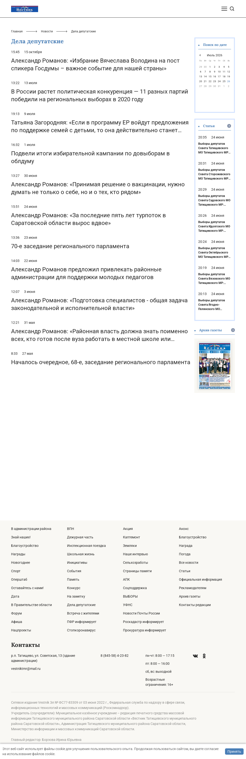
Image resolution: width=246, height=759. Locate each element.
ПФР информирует (81, 622)
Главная (17, 147)
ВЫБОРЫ (130, 596)
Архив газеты (189, 596)
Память (73, 579)
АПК (126, 579)
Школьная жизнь (81, 554)
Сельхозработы (135, 562)
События (74, 571)
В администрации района (31, 529)
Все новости (188, 562)
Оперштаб (19, 579)
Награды (18, 554)
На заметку (76, 596)
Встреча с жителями (83, 613)
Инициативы (77, 562)
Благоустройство (25, 546)
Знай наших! (21, 537)
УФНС (127, 605)
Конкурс (73, 588)
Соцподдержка (135, 588)
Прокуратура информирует (144, 630)
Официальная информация (200, 579)
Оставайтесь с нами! (27, 588)
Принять (234, 751)
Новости (47, 147)
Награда (185, 546)
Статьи (184, 571)
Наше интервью (135, 554)
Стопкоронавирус (81, 630)
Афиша (16, 622)
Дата (15, 596)
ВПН (70, 529)
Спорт (15, 571)
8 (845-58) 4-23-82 (115, 656)
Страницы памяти (137, 571)
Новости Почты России (141, 613)
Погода (185, 554)
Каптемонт (131, 537)
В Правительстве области (31, 605)
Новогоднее (20, 562)
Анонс (184, 529)
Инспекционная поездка (86, 546)
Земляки (130, 546)
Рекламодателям (192, 588)
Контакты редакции (195, 605)
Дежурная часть (80, 537)
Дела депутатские (81, 605)
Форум (16, 613)
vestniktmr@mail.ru (26, 669)
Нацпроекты (21, 630)
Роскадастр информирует (143, 622)
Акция (128, 529)
